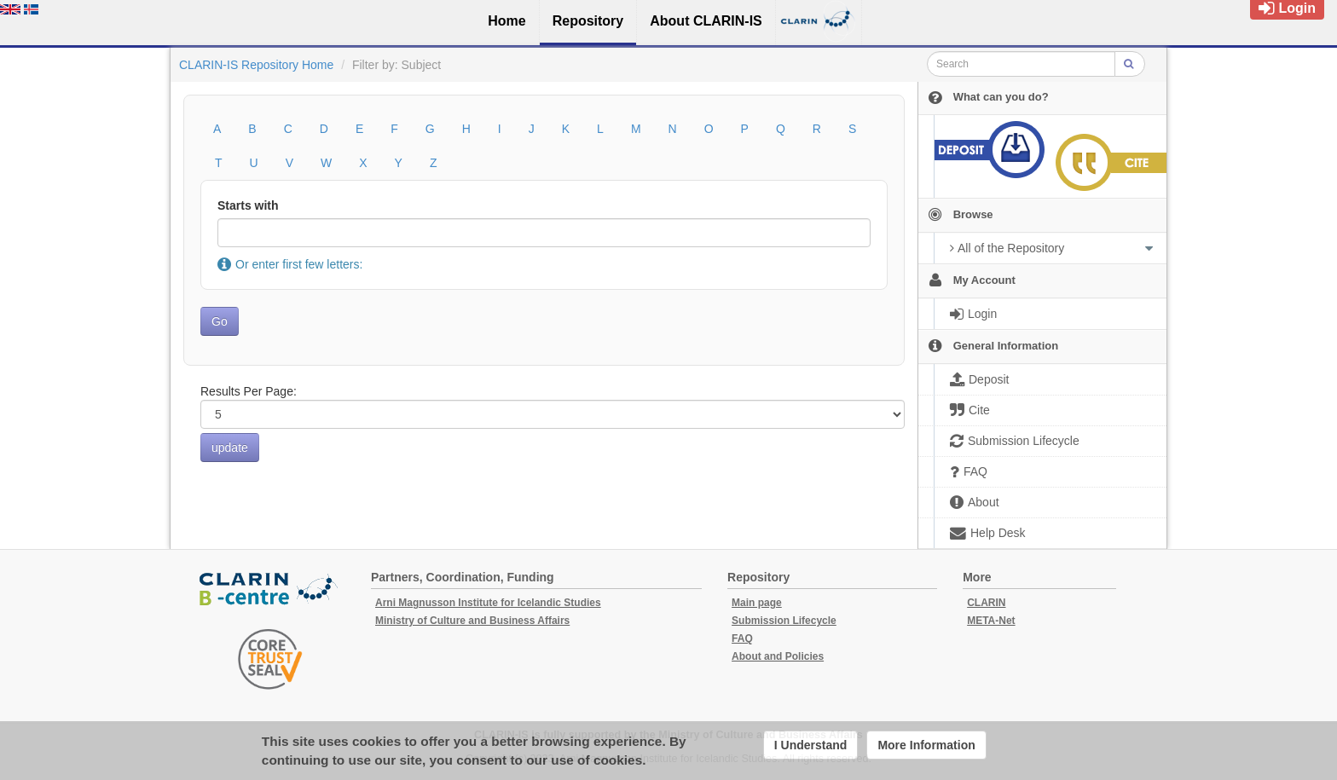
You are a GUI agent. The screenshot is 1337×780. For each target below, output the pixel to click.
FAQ (742, 638)
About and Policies (778, 656)
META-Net (991, 621)
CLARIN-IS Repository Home (256, 65)
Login (1287, 8)
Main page (757, 603)
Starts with (248, 205)
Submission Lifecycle (784, 621)
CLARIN (986, 603)
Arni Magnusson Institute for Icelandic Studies (488, 603)
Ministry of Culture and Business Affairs (472, 621)
